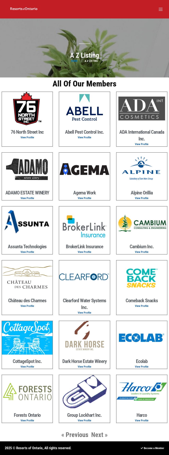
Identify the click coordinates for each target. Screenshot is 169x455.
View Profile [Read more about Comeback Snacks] (141, 306)
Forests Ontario (27, 415)
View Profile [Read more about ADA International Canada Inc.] (141, 144)
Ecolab (142, 361)
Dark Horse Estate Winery (84, 361)
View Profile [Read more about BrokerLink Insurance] (84, 252)
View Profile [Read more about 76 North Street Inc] (27, 137)
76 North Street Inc (27, 132)
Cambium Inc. (142, 246)
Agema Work (84, 193)
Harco (142, 415)
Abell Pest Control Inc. (84, 132)
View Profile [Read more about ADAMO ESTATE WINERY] (27, 198)
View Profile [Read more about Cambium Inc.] (141, 252)
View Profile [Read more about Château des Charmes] (27, 306)
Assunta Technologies (27, 246)
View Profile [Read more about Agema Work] (84, 198)
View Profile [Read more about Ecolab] (141, 366)
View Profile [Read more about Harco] (141, 420)
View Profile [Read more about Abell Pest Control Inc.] (84, 137)
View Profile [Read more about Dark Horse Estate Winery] (84, 366)
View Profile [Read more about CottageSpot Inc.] (27, 366)
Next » (99, 435)
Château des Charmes (27, 300)
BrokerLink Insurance (84, 246)
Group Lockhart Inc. (84, 415)
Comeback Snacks (142, 300)
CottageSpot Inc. (27, 361)
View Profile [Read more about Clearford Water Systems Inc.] (84, 312)
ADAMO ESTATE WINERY (27, 193)
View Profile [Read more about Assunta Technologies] (27, 252)
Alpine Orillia (142, 193)
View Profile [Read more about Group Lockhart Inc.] (84, 420)
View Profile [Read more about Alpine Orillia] (141, 198)
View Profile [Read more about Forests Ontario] (27, 420)
